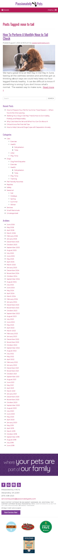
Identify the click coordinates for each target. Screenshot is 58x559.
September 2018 (13, 437)
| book (5, 10)
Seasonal (10, 190)
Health (13, 144)
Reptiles (10, 184)
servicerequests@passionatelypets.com (18, 499)
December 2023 (13, 305)
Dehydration (19, 147)
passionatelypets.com (41, 43)
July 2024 (10, 285)
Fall (11, 193)
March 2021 (11, 391)
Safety (9, 187)
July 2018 (10, 443)
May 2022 (10, 356)
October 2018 (12, 434)
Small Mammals (13, 210)
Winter (13, 205)
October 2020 (12, 402)
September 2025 (13, 247)
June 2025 (11, 256)
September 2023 (13, 313)
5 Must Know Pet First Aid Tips (18, 124)
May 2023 (10, 325)
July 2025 (10, 253)
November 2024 (13, 273)
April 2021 (10, 388)
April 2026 (10, 230)
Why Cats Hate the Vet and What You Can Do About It (27, 121)
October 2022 (12, 345)
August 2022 (12, 351)
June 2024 (11, 288)
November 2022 (13, 342)
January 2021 (12, 394)
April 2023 (10, 328)
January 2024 (12, 302)
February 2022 (12, 362)
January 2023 (12, 336)
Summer (14, 202)
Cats (8, 139)
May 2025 (10, 259)
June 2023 (11, 322)
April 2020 (10, 420)
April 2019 (10, 428)
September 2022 (13, 348)
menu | (52, 10)
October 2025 (12, 245)
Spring (13, 199)
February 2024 (12, 299)
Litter (12, 153)
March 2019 (11, 431)
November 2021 (13, 371)
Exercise (13, 141)
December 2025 (13, 242)
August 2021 (11, 379)
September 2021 (13, 377)
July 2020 (10, 411)
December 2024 (13, 270)
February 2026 (12, 236)
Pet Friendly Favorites (15, 182)
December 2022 (13, 339)
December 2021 (13, 368)
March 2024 (11, 296)
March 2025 (11, 265)
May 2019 (10, 425)
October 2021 (12, 374)
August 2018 (11, 440)
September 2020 (13, 405)
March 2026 (11, 233)
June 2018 (10, 445)
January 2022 (12, 365)
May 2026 (10, 227)
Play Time (14, 156)
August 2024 (12, 282)
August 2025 (12, 250)
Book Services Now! (10, 512)
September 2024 (13, 279)
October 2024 (12, 276)
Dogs (9, 159)
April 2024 (10, 293)
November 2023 (13, 308)
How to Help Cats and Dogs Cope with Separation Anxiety (29, 127)
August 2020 (12, 408)
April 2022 (10, 359)
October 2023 (12, 311)
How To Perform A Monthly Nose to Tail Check (25, 36)
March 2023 (11, 331)
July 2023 (10, 319)
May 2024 (10, 290)
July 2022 (10, 354)
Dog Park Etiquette (17, 162)
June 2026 (10, 224)
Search (51, 98)
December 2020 (13, 397)
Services (10, 207)
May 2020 (10, 417)
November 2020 (13, 400)
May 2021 (10, 385)
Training (13, 179)
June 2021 (10, 382)
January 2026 (12, 239)
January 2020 (12, 422)
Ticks (16, 150)
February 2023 (12, 334)
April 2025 (10, 262)
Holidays (13, 196)
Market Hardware (27, 505)
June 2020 (11, 414)
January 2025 (12, 267)
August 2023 (12, 316)
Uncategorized (12, 213)
